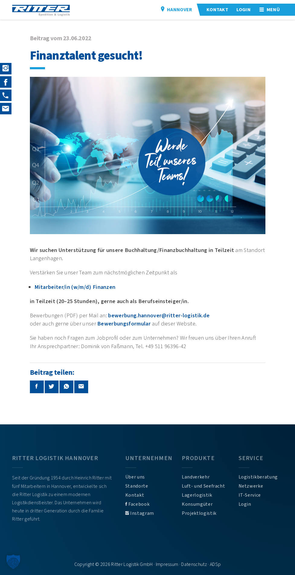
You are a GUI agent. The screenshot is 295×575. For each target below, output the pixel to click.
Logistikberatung (258, 477)
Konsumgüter (197, 504)
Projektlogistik (199, 513)
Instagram (139, 513)
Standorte (136, 486)
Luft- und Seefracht (203, 486)
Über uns (135, 477)
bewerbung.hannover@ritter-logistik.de (159, 315)
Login (245, 504)
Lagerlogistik (197, 495)
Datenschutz (194, 564)
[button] (13, 561)
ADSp (215, 564)
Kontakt (134, 495)
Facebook (137, 504)
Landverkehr (196, 477)
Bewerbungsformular (124, 324)
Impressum (167, 564)
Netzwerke (251, 486)
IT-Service (250, 495)
